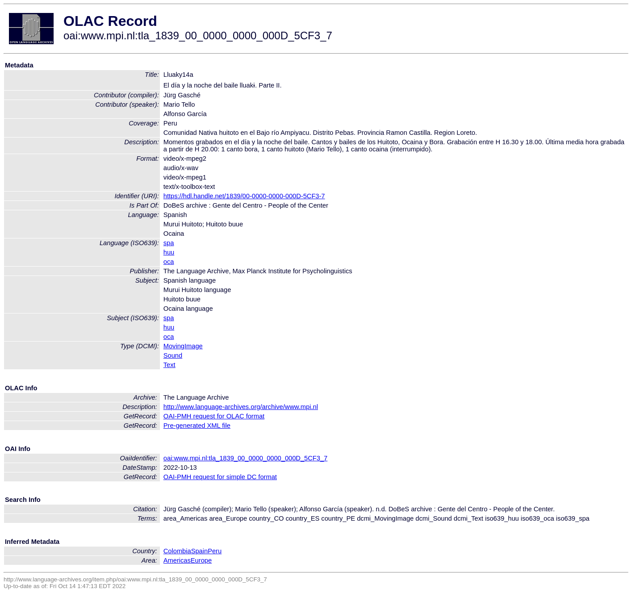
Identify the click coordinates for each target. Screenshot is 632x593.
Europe (201, 560)
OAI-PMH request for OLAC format (213, 416)
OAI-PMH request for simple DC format (220, 476)
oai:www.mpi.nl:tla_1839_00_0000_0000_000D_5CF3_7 (245, 458)
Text (169, 364)
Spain (199, 551)
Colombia (177, 551)
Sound (172, 355)
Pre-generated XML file (196, 425)
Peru (215, 551)
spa (168, 242)
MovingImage (183, 346)
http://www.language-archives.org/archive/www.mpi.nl (240, 406)
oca (168, 261)
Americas (177, 560)
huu (168, 252)
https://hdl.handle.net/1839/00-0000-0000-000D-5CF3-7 (244, 196)
